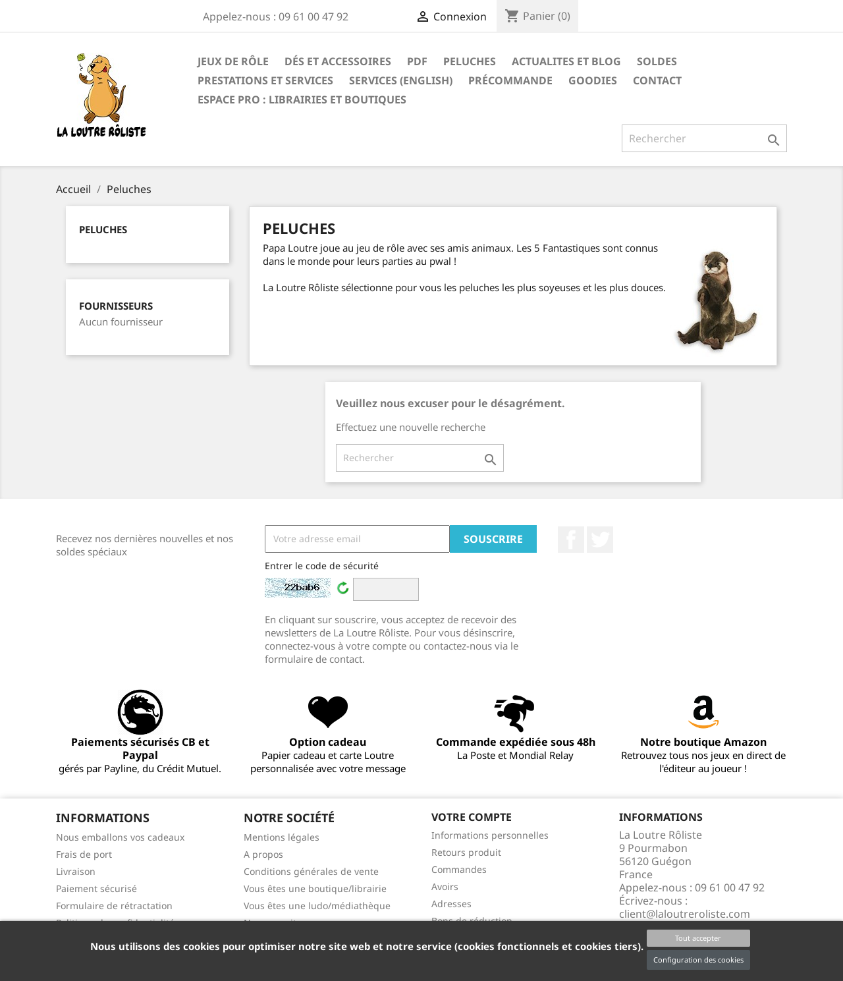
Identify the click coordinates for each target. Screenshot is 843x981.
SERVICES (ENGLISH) (400, 80)
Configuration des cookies (698, 960)
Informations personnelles (490, 835)
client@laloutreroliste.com (684, 914)
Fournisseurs (116, 306)
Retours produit (466, 852)
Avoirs (444, 886)
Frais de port (84, 854)
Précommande (510, 80)
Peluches (469, 61)
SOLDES (657, 61)
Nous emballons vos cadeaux (120, 837)
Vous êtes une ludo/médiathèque (317, 905)
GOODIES (592, 80)
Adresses (451, 903)
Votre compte (471, 817)
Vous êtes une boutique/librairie (315, 888)
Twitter (600, 539)
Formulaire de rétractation (114, 905)
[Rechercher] (704, 138)
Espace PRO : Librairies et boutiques (302, 99)
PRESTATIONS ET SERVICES (265, 80)
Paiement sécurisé (96, 888)
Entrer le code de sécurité (322, 565)
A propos (263, 854)
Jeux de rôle (233, 61)
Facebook (571, 539)
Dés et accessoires (338, 61)
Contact (657, 80)
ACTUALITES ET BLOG (566, 61)
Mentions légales (281, 837)
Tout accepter (698, 938)
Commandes (459, 869)
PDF (417, 61)
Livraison (75, 871)
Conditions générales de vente (311, 871)
